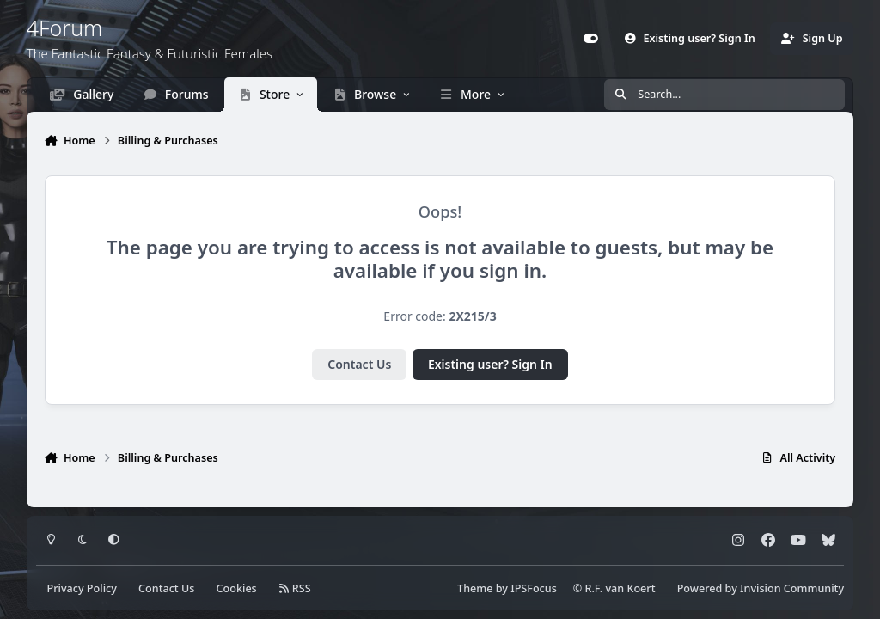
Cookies (237, 588)
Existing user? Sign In (490, 364)
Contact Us (359, 364)
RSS (294, 588)
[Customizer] (591, 38)
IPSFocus (533, 588)
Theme (474, 588)
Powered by (760, 588)
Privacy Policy (82, 588)
